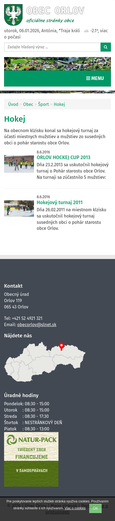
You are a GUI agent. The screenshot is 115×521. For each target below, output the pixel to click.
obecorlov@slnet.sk (36, 324)
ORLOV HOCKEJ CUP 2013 (63, 157)
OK (95, 508)
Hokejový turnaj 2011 (60, 203)
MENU (96, 78)
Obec (28, 104)
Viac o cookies (75, 508)
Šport (43, 104)
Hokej (59, 104)
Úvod (13, 104)
